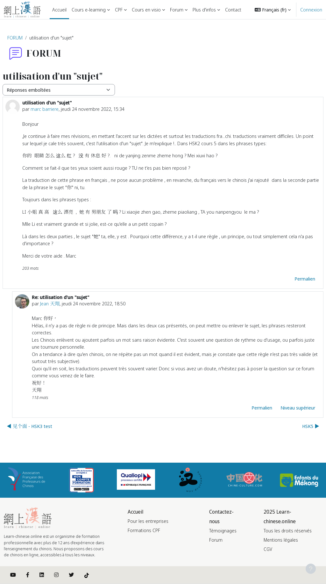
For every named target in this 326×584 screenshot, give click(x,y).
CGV (268, 549)
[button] (273, 9)
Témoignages (223, 531)
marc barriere (45, 109)
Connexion (311, 9)
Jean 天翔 (50, 303)
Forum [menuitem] (176, 9)
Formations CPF (144, 530)
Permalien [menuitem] (304, 278)
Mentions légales (281, 540)
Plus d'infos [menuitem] (204, 9)
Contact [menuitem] (233, 9)
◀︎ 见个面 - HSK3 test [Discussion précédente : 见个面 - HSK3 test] (29, 426)
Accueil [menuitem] (59, 9)
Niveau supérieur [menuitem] (297, 407)
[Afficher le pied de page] (311, 569)
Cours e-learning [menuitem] (89, 9)
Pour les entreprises (148, 521)
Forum (216, 540)
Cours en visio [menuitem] (146, 9)
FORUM (15, 37)
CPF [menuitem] (119, 9)
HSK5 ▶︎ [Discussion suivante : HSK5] (310, 426)
